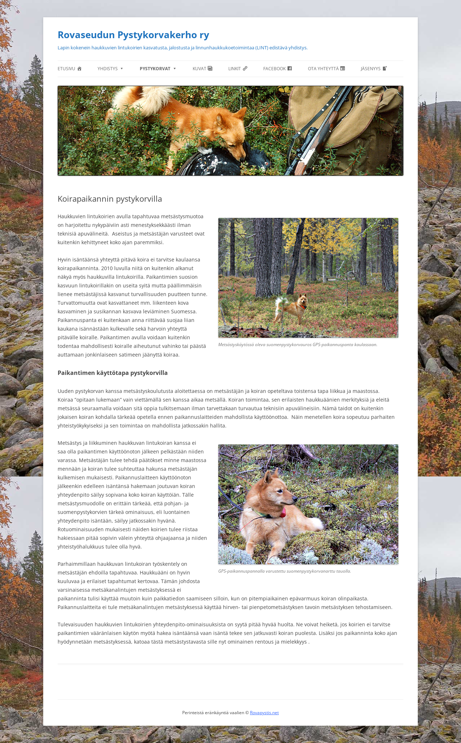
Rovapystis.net (264, 713)
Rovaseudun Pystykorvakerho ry (133, 34)
